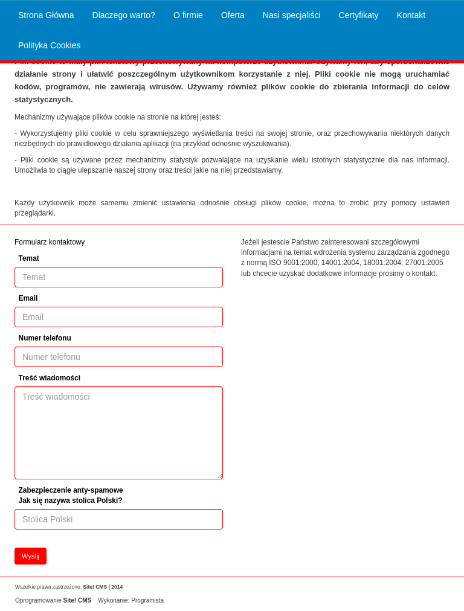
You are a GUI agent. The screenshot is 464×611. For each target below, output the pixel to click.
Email (28, 298)
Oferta (233, 15)
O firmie (188, 15)
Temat (29, 258)
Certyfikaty (359, 15)
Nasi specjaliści (292, 15)
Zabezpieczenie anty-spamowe (71, 495)
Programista (147, 600)
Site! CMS (77, 600)
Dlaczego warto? (123, 15)
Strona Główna (46, 15)
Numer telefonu (45, 338)
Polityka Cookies (49, 45)
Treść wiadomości (49, 378)
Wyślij (30, 556)
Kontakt (411, 15)
